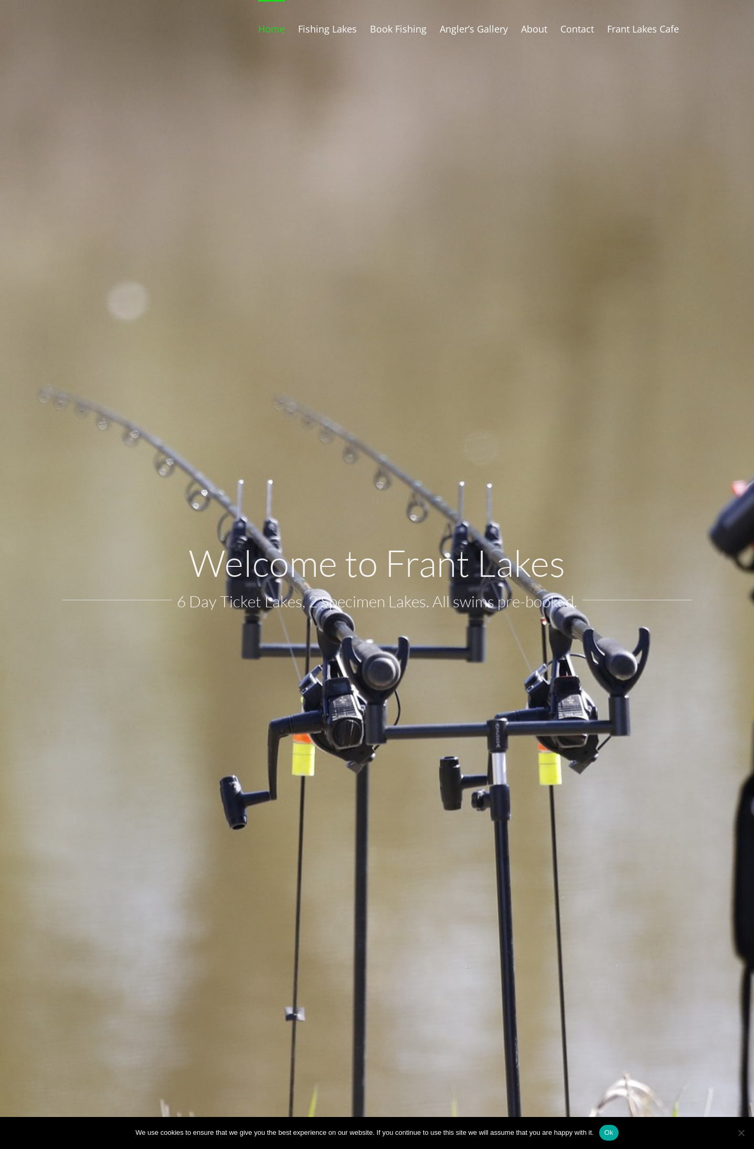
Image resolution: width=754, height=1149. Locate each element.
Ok (608, 1132)
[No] (741, 1132)
